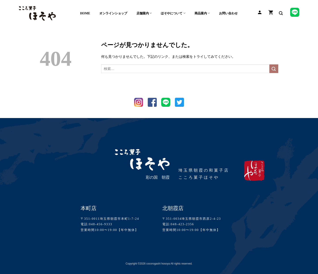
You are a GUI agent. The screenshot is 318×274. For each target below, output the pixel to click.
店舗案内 (144, 13)
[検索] (281, 13)
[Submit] (273, 68)
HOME (85, 13)
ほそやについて (173, 13)
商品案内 (202, 13)
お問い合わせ (228, 13)
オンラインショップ (113, 13)
